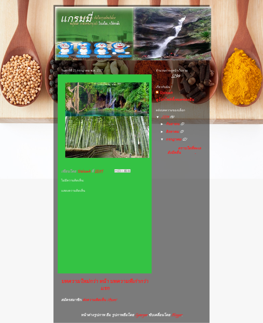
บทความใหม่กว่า (79, 282)
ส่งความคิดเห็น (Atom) (99, 300)
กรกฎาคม (174, 140)
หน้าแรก (104, 285)
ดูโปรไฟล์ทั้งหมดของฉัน (175, 100)
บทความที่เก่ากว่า (129, 282)
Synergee (141, 315)
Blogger (176, 315)
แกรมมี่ (76, 19)
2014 (165, 117)
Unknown (165, 93)
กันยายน (173, 124)
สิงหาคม (173, 132)
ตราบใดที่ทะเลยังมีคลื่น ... (183, 151)
